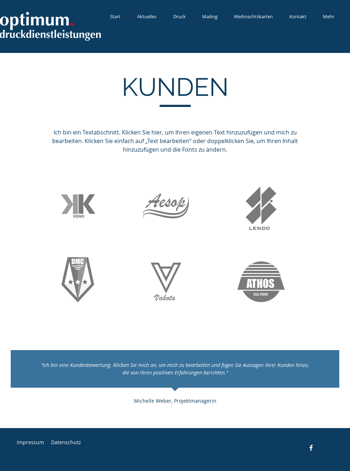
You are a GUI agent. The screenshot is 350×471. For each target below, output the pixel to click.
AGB (93, 442)
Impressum (30, 442)
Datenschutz (66, 442)
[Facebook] (311, 448)
